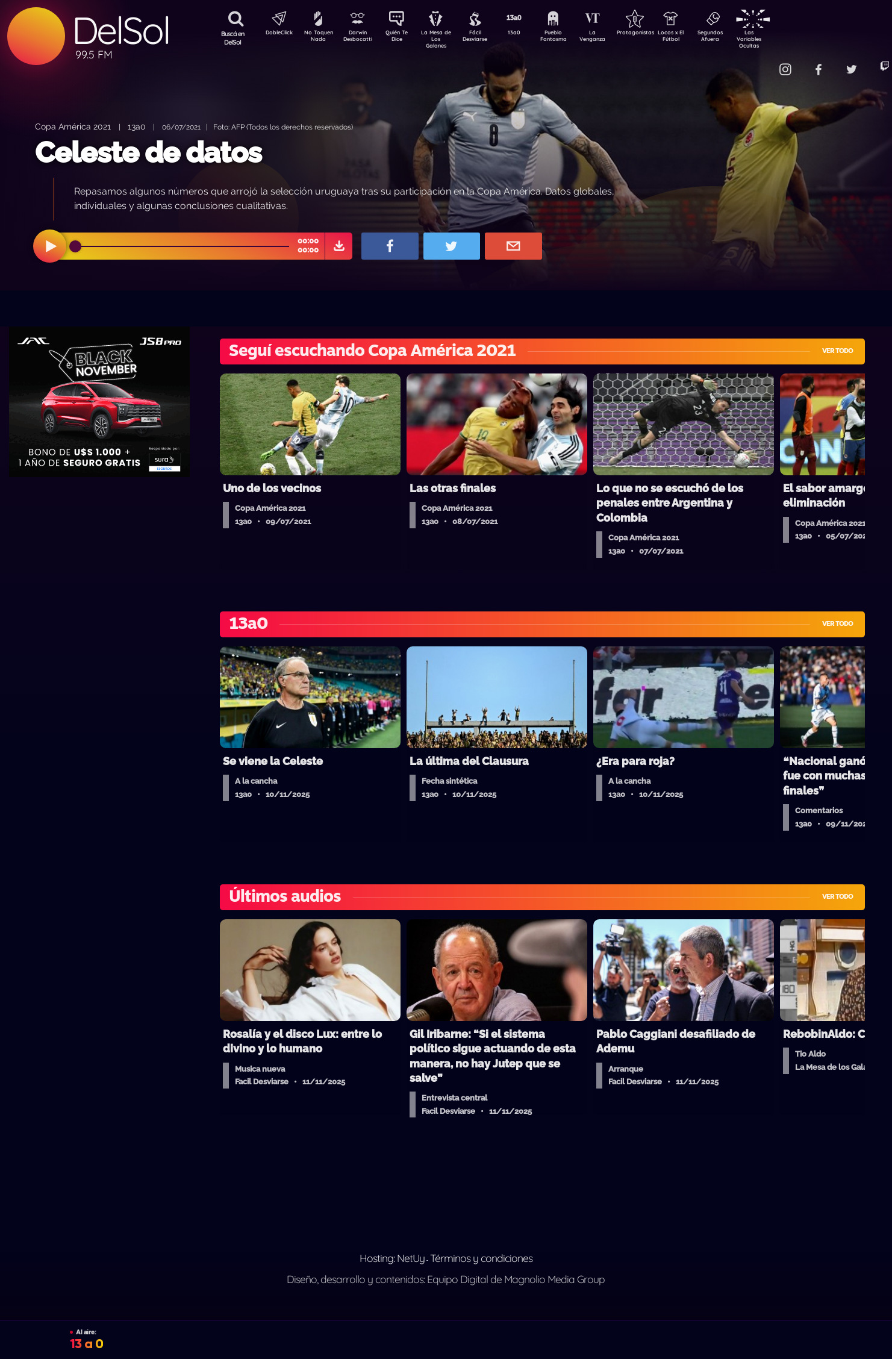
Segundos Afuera (738, 38)
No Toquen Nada (316, 38)
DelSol (120, 30)
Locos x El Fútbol (696, 38)
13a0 (528, 34)
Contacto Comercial (757, 62)
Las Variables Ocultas (781, 39)
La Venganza (612, 38)
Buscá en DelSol (233, 38)
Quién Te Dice (401, 38)
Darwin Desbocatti (359, 38)
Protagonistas (654, 34)
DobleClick (274, 34)
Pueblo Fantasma (570, 38)
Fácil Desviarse (485, 38)
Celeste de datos (148, 152)
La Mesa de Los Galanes (443, 39)
